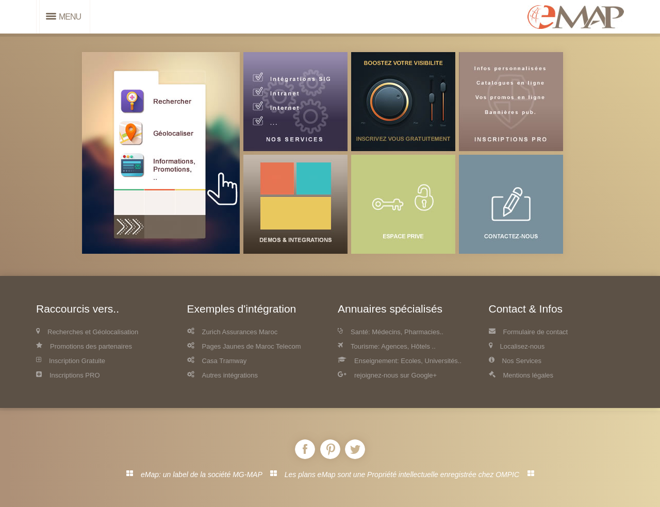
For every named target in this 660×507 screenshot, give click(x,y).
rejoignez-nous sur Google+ (387, 375)
